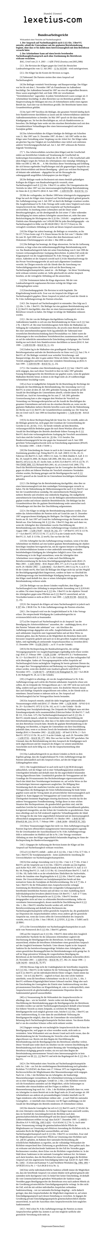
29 (22, 679)
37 (22, 927)
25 (22, 604)
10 (54, 218)
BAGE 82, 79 (35, 963)
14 (22, 303)
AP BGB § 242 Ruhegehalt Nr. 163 (61, 672)
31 (22, 754)
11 (22, 244)
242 (67, 767)
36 (22, 862)
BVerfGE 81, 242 (77, 821)
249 (21, 1140)
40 (22, 997)
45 (22, 1209)
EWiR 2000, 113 (27, 464)
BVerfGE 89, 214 (23, 821)
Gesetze (57, 13)
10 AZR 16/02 (54, 732)
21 (22, 483)
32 (22, 767)
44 (22, 1170)
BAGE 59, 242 (51, 531)
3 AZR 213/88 (49, 654)
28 (22, 649)
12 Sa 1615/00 (60, 68)
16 (22, 349)
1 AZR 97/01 (23, 738)
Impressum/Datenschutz (53, 1226)
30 (22, 700)
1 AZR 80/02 (45, 567)
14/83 (21, 1163)
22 (22, 511)
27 (22, 621)
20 (31, 426)
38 (22, 934)
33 (22, 826)
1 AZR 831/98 (66, 191)
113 (65, 43)
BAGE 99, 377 (38, 738)
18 (22, 384)
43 (22, 1108)
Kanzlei (47, 13)
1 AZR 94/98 (71, 703)
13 (22, 290)
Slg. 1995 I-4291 (43, 1122)
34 (22, 844)
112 (73, 567)
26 (22, 611)
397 (19, 607)
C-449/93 (83, 1119)
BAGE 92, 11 (81, 191)
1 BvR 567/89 (78, 818)
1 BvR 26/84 (61, 821)
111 (31, 191)
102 (33, 976)
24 (22, 585)
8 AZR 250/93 (42, 644)
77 (82, 852)
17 (22, 368)
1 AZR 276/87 (36, 531)
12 (22, 280)
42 (22, 1063)
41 (22, 1027)
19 (22, 420)
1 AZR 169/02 (34, 564)
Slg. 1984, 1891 (81, 1163)
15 (22, 319)
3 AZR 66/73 (38, 672)
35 (22, 852)
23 (22, 541)
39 (22, 967)
